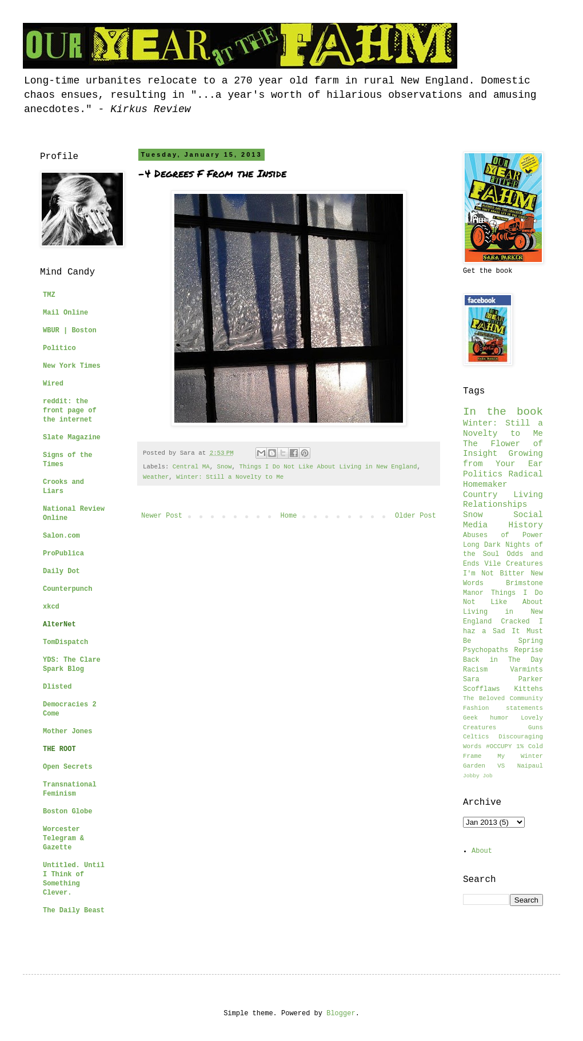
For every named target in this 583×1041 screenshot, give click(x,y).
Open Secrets (67, 767)
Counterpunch (67, 589)
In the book (503, 412)
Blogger (340, 1014)
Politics (482, 474)
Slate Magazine (72, 438)
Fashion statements (503, 708)
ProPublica (63, 554)
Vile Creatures (514, 564)
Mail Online (65, 313)
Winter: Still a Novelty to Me (229, 477)
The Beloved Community (503, 698)
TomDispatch (65, 642)
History (526, 525)
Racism (475, 670)
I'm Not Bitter (494, 574)
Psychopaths (485, 650)
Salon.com (61, 536)
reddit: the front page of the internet (70, 411)
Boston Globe (67, 812)
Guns (535, 727)
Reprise (528, 650)
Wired (53, 384)
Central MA (191, 466)
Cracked (515, 622)
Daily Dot (61, 571)
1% (520, 746)
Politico (59, 348)
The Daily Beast (74, 911)
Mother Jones (67, 732)
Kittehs (528, 689)
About (482, 851)
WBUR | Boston (70, 331)
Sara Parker (503, 680)
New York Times (72, 366)
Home (289, 516)
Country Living (503, 494)
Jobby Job (478, 776)
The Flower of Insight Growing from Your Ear (503, 454)
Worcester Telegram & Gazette (63, 838)
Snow (224, 466)
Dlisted (57, 687)
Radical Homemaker (503, 479)
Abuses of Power (503, 535)
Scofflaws (481, 689)
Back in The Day (503, 660)
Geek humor (486, 717)
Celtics (476, 736)
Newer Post (161, 516)
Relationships (495, 504)
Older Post (415, 516)
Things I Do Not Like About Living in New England (328, 466)
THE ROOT (59, 749)
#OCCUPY (499, 746)
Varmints (526, 670)
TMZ (49, 295)
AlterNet (59, 625)
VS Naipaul (520, 765)
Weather (156, 477)
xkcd (51, 607)
